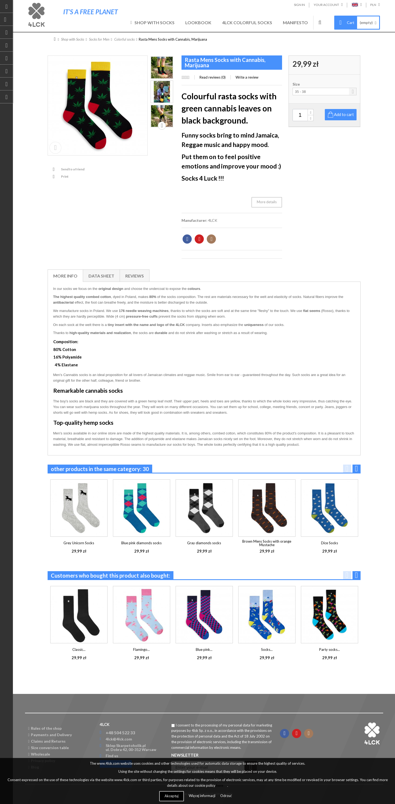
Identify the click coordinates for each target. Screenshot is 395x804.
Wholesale (39, 754)
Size (297, 84)
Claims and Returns (47, 741)
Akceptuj (172, 796)
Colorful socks (124, 39)
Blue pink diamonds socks (141, 543)
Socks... (267, 649)
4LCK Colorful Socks (247, 22)
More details (267, 202)
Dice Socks (329, 543)
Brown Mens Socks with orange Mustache (266, 543)
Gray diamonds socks (204, 543)
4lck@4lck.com (119, 739)
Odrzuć (226, 796)
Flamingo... (141, 649)
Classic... (79, 649)
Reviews (134, 275)
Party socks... (329, 649)
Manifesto (295, 22)
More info (65, 275)
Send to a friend (72, 169)
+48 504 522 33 (120, 732)
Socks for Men (99, 39)
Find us (112, 755)
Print (65, 176)
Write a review (247, 77)
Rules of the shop (45, 728)
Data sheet (101, 275)
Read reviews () (213, 77)
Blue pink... (204, 649)
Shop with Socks (154, 22)
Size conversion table (48, 747)
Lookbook (198, 22)
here (219, 785)
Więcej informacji (202, 796)
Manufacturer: (194, 220)
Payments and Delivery (50, 734)
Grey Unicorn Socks (78, 543)
